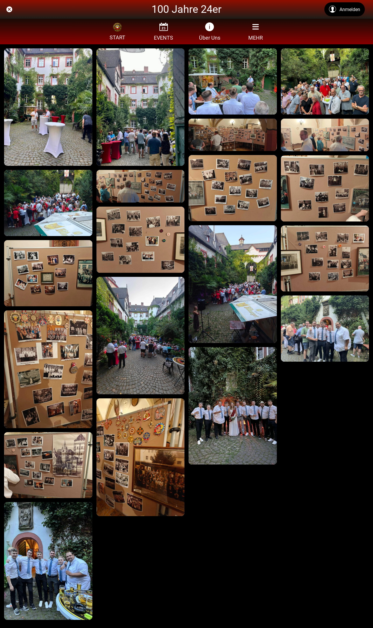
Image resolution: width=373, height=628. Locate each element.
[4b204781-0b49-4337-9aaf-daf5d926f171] (140, 457)
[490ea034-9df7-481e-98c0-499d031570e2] (48, 369)
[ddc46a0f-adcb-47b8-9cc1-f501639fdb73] (233, 135)
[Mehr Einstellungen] (256, 31)
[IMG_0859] (140, 107)
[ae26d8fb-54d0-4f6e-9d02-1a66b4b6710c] (233, 188)
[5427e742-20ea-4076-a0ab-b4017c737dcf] (325, 188)
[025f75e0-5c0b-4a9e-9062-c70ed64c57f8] (325, 259)
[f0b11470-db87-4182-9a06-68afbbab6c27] (140, 186)
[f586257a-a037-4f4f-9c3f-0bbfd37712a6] (48, 203)
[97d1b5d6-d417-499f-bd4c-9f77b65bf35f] (233, 284)
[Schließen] (9, 9)
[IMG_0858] (233, 81)
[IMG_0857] (325, 81)
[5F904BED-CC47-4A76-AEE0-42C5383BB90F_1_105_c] (233, 406)
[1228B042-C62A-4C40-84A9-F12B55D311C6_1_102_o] (325, 328)
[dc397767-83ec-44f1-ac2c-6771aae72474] (325, 135)
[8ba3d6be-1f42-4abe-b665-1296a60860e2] (48, 465)
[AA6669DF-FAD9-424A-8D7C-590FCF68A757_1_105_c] (48, 561)
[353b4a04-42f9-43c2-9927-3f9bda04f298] (140, 335)
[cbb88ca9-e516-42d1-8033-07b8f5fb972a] (140, 240)
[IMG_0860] (48, 107)
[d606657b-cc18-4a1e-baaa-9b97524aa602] (48, 273)
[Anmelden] (344, 9)
